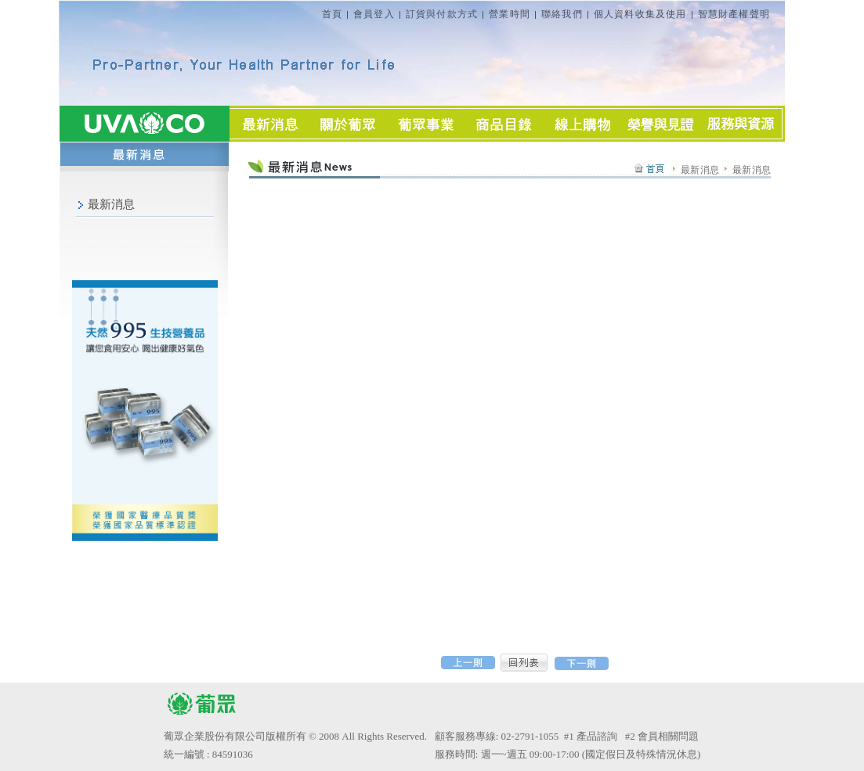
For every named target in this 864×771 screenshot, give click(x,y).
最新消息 (111, 204)
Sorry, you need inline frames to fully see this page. (500, 394)
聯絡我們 (562, 14)
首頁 (332, 14)
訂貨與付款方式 (442, 14)
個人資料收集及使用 (640, 14)
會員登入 (374, 14)
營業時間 (509, 14)
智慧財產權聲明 (734, 14)
